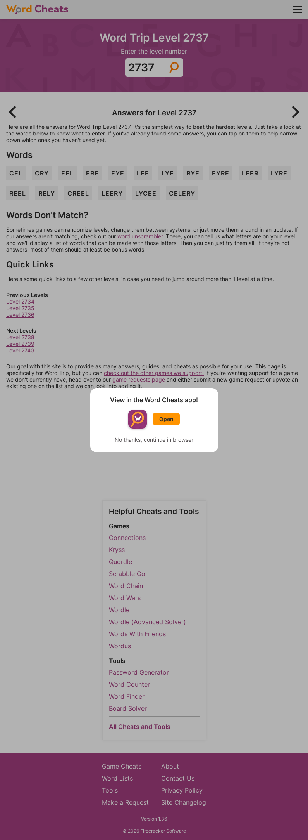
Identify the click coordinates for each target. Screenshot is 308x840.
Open (166, 419)
